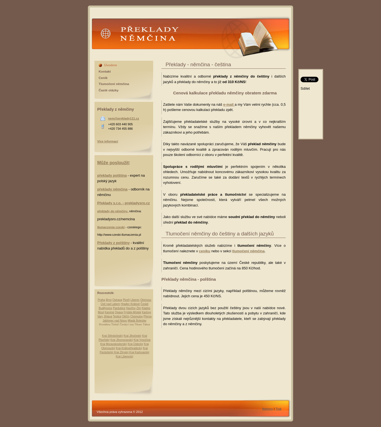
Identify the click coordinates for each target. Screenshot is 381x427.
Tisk (278, 408)
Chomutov (136, 316)
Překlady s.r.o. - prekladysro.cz (123, 203)
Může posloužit (113, 162)
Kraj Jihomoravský (121, 339)
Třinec (138, 324)
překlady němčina (112, 189)
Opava (119, 312)
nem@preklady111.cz (123, 118)
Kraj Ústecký (135, 344)
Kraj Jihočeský (132, 335)
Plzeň (126, 299)
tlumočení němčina (248, 251)
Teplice (117, 316)
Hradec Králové (130, 304)
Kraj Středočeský (112, 335)
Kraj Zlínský (121, 352)
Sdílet (305, 88)
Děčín (125, 316)
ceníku (204, 251)
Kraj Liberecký (124, 356)
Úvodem (110, 65)
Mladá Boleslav (137, 320)
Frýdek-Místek (132, 312)
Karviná (109, 312)
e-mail (228, 104)
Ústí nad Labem (110, 304)
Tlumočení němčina (114, 84)
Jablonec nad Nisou (115, 320)
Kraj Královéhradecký (129, 348)
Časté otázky (108, 90)
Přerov (148, 316)
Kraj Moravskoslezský (113, 344)
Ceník (103, 78)
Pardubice (119, 308)
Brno (109, 299)
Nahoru (267, 408)
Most (101, 312)
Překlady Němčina (139, 37)
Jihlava (108, 316)
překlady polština (112, 175)
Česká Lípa (127, 324)
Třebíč (115, 324)
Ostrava (117, 299)
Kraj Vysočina (142, 339)
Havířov (131, 308)
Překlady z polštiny (113, 243)
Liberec (135, 299)
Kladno (146, 308)
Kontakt (105, 71)
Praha (101, 299)
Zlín (138, 308)
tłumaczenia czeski (111, 227)
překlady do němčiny (112, 211)
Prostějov (104, 324)
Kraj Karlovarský (139, 352)
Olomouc (145, 299)
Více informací (107, 141)
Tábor (146, 324)
